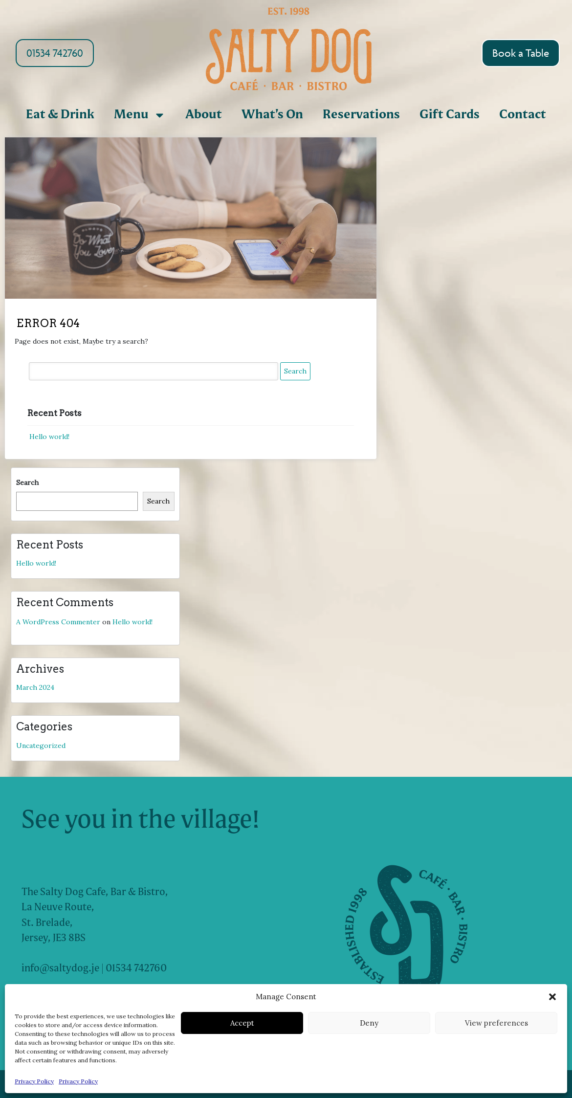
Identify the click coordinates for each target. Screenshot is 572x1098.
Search (27, 482)
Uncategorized (41, 745)
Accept (242, 1023)
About (203, 115)
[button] (552, 997)
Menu (140, 115)
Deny (369, 1023)
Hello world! (49, 436)
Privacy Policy (34, 1081)
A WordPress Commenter (58, 621)
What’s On (272, 115)
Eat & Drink (60, 115)
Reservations (361, 115)
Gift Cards (449, 115)
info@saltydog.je (60, 969)
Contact (522, 115)
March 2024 (35, 687)
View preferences (496, 1023)
